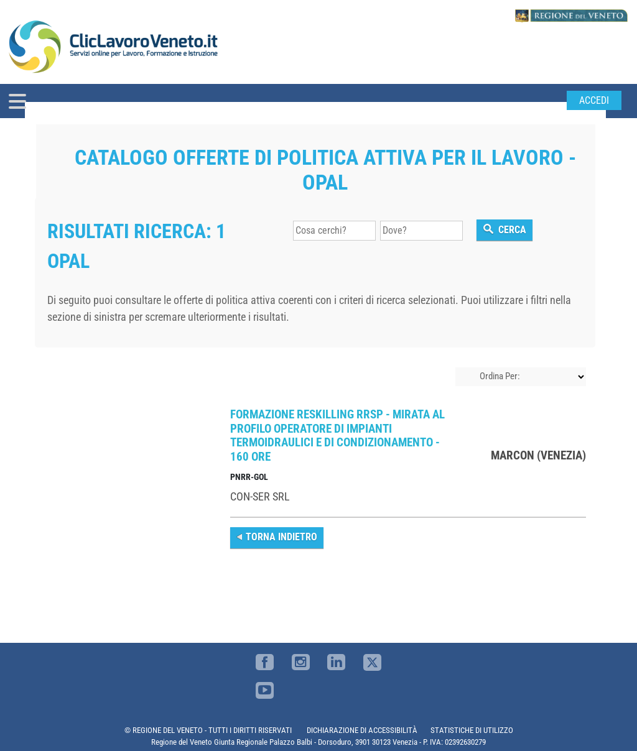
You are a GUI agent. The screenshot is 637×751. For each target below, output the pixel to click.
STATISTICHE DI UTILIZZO (471, 730)
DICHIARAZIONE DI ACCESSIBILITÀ (362, 730)
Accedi (594, 100)
